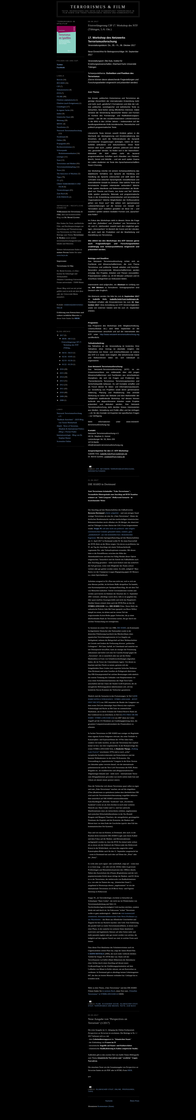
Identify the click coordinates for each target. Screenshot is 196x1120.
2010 (62, 392)
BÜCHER (61, 83)
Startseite (109, 1101)
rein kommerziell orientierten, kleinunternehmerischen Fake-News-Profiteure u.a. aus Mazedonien (112, 916)
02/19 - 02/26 (67, 360)
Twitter (60, 64)
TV (58, 180)
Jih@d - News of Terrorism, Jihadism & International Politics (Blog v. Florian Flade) (70, 429)
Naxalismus (61, 127)
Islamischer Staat (129, 1004)
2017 (62, 335)
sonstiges (60, 157)
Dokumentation (63, 90)
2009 (62, 396)
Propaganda (128, 1089)
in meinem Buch (108, 991)
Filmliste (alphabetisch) (66, 100)
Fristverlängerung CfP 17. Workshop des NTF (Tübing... (72, 345)
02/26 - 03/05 (67, 356)
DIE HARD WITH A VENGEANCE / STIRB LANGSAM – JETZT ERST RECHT (113, 699)
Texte (123, 1006)
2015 (62, 373)
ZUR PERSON (62, 197)
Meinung (60, 120)
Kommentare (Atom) (106, 1106)
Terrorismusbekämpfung (66, 167)
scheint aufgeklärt (112, 513)
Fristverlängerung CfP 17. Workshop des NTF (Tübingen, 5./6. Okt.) (113, 27)
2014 (62, 377)
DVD (59, 93)
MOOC (59, 124)
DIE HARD (121, 628)
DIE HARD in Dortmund (101, 484)
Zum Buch (131, 1006)
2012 (62, 385)
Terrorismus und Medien (106, 1006)
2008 (62, 400)
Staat (90, 1006)
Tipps (90, 1091)
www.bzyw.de (62, 255)
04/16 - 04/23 (67, 353)
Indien (59, 113)
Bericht (59, 79)
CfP (97, 469)
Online (117, 1089)
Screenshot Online (64, 441)
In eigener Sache (110, 1004)
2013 (62, 381)
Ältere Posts (134, 1101)
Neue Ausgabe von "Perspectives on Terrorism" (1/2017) (107, 1021)
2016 (62, 369)
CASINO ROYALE (96, 954)
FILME (98, 1004)
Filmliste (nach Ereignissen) (67, 103)
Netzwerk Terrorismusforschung (117, 469)
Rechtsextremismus (64, 147)
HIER (130, 1070)
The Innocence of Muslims (67, 174)
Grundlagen (61, 107)
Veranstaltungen (96, 471)
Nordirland (61, 137)
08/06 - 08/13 (67, 339)
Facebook (61, 67)
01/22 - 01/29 (67, 364)
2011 (62, 388)
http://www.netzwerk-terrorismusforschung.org (119, 334)
